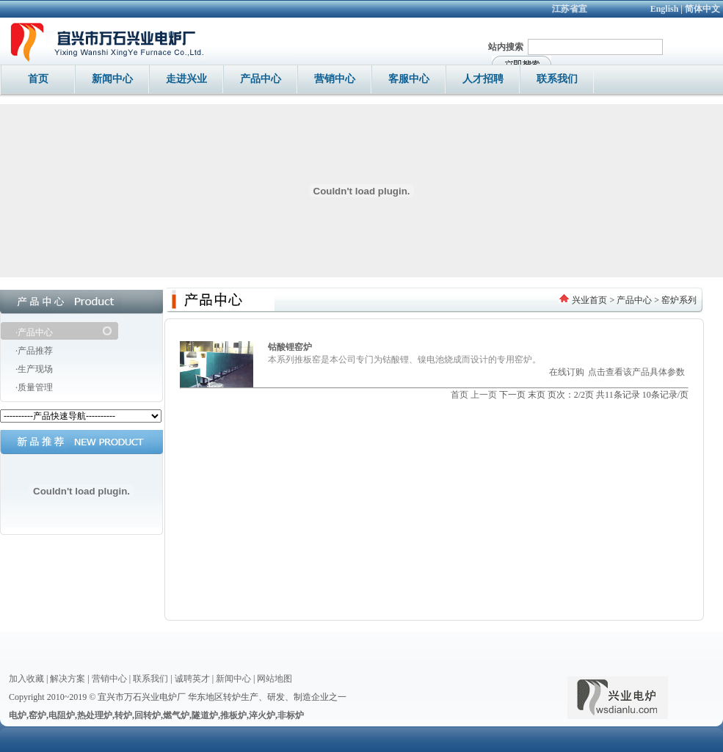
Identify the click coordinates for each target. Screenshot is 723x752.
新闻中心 (233, 678)
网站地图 (274, 678)
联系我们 (150, 678)
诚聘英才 (192, 678)
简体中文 (702, 9)
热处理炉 (94, 715)
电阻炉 (61, 715)
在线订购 (566, 372)
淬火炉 (262, 715)
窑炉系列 (679, 300)
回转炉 (147, 715)
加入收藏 (26, 678)
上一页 (484, 395)
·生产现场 (34, 369)
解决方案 (67, 678)
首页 (459, 395)
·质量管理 (34, 387)
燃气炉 (176, 715)
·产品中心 (34, 332)
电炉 (17, 715)
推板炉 (233, 715)
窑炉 (37, 715)
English (664, 9)
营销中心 (109, 678)
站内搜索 (505, 47)
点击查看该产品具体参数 (636, 372)
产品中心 (634, 300)
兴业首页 (589, 300)
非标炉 (290, 715)
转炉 (123, 715)
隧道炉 (205, 715)
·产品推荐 (34, 351)
